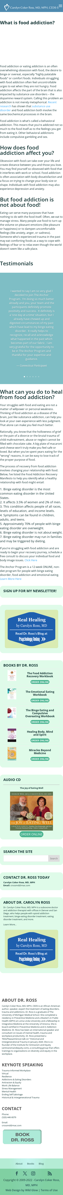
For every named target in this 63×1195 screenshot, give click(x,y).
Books (30, 1163)
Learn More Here (10, 579)
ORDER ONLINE (40, 682)
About (19, 1163)
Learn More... (9, 924)
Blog (41, 1163)
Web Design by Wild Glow (22, 1190)
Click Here (31, 560)
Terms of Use (49, 1190)
